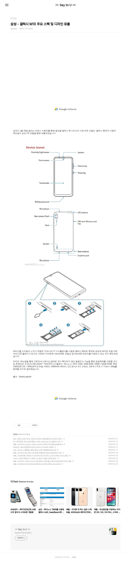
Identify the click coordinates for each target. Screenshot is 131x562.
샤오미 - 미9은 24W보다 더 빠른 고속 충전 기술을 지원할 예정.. (34, 458)
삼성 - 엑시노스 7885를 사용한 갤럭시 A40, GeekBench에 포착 (34, 450)
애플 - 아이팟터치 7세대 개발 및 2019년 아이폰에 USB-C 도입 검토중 (37, 464)
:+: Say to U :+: (65, 5)
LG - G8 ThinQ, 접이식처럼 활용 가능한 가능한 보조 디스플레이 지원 (36, 441)
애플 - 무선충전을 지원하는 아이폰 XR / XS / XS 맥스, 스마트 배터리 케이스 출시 (40, 455)
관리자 (74, 557)
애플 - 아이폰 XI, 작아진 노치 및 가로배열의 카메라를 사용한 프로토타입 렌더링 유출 (42, 461)
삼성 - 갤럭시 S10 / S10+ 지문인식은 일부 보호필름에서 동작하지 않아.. (37, 439)
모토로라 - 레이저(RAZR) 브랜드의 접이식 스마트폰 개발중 (33, 447)
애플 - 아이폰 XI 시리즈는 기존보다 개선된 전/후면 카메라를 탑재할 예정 (38, 444)
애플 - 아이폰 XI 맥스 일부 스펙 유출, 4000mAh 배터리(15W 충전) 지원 (37, 453)
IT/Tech (15, 434)
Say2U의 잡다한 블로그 (23, 533)
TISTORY (66, 557)
